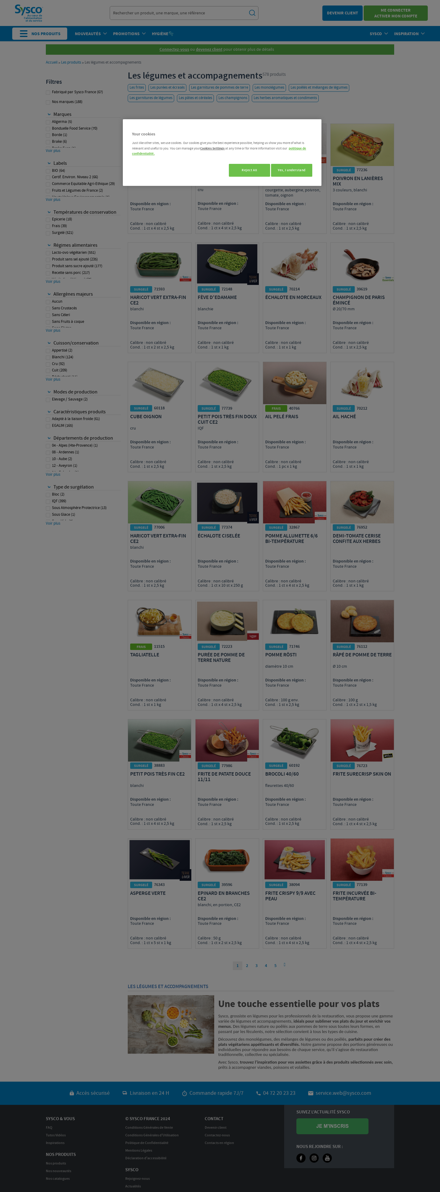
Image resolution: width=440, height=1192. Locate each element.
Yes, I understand (292, 170)
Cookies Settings (212, 148)
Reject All (246, 170)
